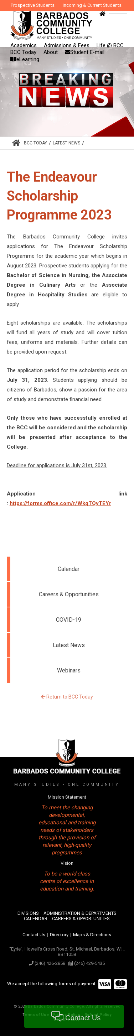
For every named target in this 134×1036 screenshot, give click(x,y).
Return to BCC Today (67, 697)
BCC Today (35, 142)
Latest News (66, 142)
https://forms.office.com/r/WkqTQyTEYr (60, 503)
